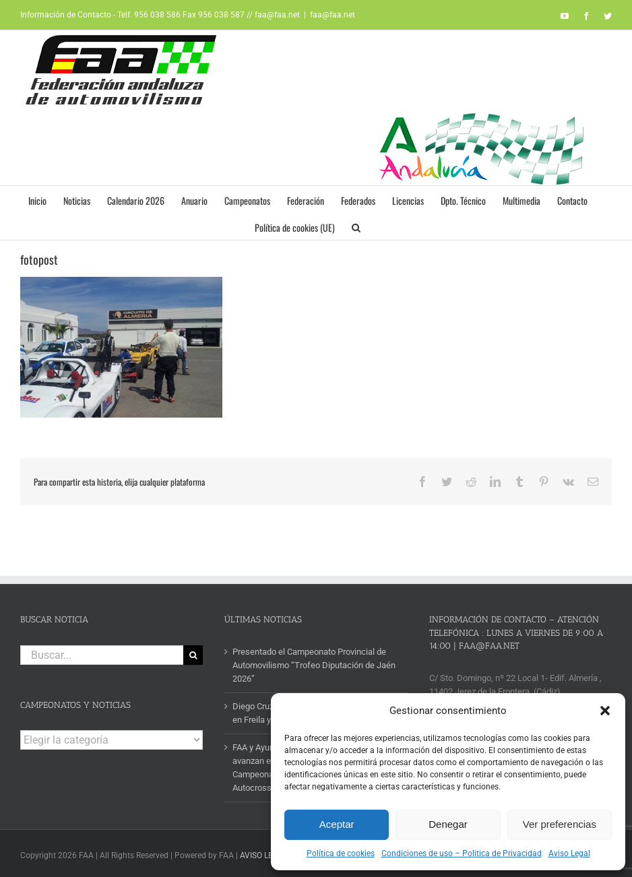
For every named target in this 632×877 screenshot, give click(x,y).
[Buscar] (193, 655)
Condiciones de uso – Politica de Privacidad (461, 853)
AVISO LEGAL (264, 855)
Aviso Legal (569, 853)
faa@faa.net (332, 15)
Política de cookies (341, 853)
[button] (605, 710)
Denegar (448, 824)
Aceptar (336, 824)
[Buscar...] (101, 655)
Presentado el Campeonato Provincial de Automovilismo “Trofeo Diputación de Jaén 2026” (314, 665)
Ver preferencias (559, 824)
